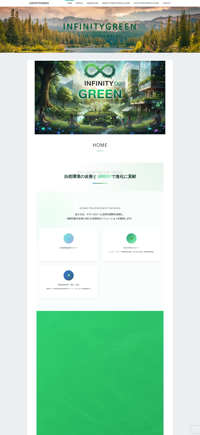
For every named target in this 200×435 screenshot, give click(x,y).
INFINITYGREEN (39, 3)
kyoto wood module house (146, 3)
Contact (167, 3)
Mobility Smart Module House (116, 3)
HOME (69, 3)
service (79, 3)
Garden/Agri (92, 3)
